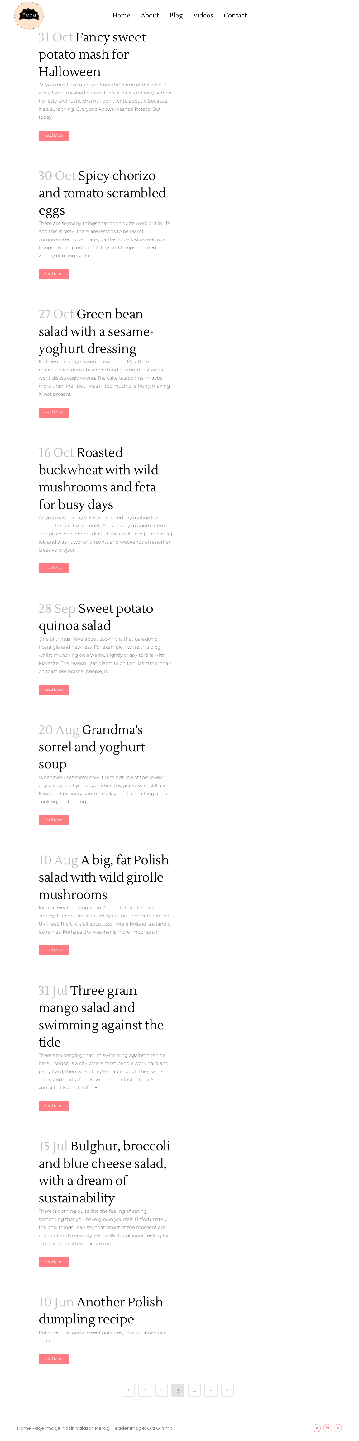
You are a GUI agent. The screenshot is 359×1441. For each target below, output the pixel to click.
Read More (54, 135)
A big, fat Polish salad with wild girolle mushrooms (104, 878)
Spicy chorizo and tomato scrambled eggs (102, 193)
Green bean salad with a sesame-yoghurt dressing (96, 332)
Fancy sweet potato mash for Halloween (92, 55)
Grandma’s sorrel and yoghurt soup (92, 747)
